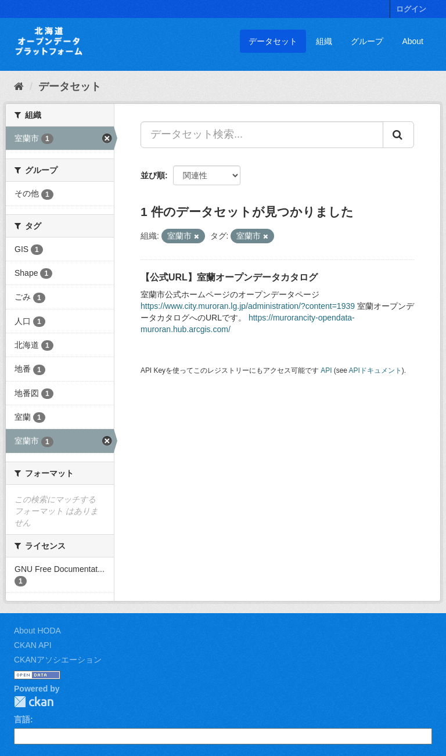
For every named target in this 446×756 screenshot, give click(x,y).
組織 (324, 41)
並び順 (153, 175)
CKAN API (33, 645)
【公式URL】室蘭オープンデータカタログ (229, 277)
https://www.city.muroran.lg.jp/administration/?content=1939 (248, 306)
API (326, 370)
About (412, 41)
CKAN (33, 702)
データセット (273, 41)
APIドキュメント (375, 370)
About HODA (37, 630)
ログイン (411, 9)
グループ (367, 41)
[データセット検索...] (262, 134)
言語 (22, 719)
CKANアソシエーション (58, 659)
